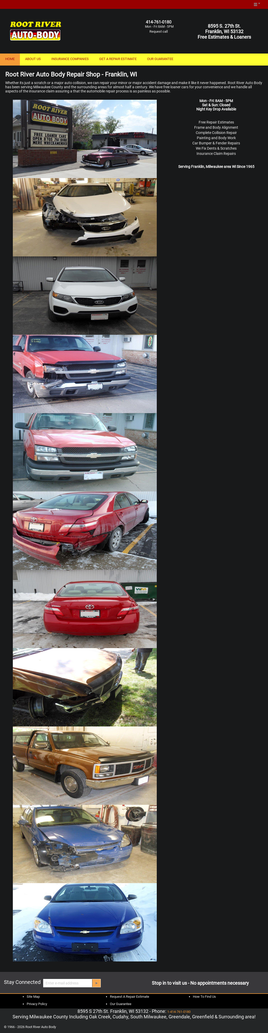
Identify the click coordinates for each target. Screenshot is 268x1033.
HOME (10, 59)
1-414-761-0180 (179, 1012)
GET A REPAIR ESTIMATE (118, 59)
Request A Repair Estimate (129, 997)
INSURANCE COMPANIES (70, 59)
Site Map (33, 997)
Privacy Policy (37, 1004)
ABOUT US (33, 59)
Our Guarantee (120, 1004)
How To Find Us (204, 997)
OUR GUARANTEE (160, 59)
